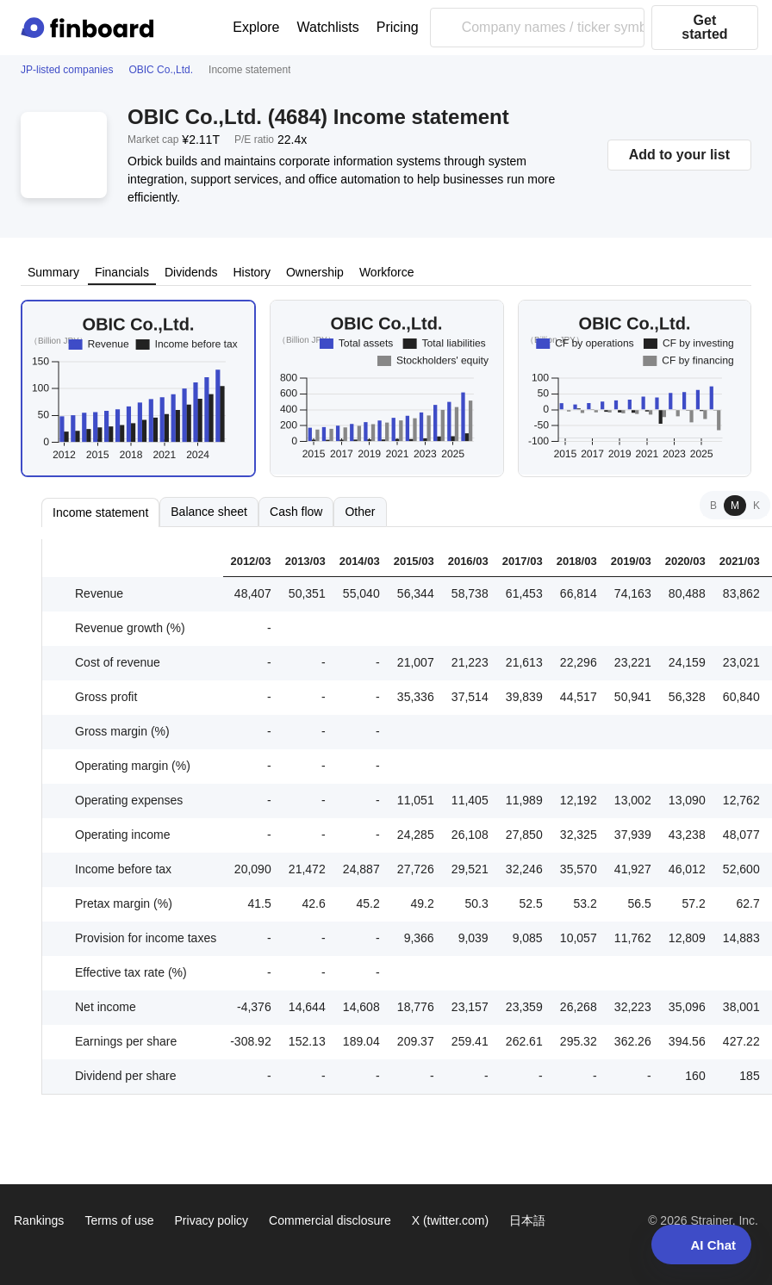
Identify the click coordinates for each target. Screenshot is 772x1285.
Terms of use (118, 1220)
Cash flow (296, 511)
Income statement (100, 512)
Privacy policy (212, 1220)
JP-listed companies (67, 70)
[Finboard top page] (90, 28)
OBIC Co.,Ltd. (160, 70)
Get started (704, 27)
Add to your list (679, 154)
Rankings (39, 1220)
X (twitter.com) (450, 1220)
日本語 (527, 1220)
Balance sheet (209, 511)
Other (360, 511)
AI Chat (702, 1244)
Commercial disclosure (330, 1220)
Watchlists (328, 27)
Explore (256, 27)
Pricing (398, 27)
